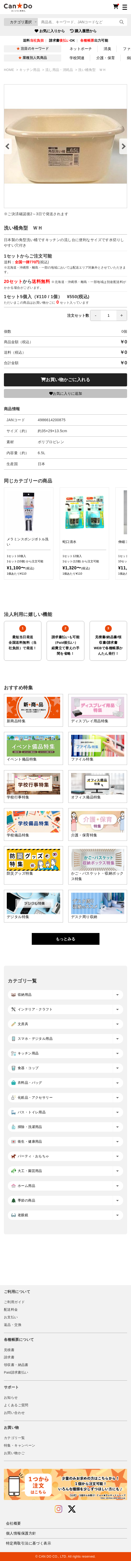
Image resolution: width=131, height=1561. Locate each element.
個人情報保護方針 (21, 1533)
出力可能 (94, 40)
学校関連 (77, 58)
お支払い (11, 1317)
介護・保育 (105, 58)
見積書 (9, 1350)
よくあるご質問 (16, 1405)
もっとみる (65, 939)
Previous (8, 146)
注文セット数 (97, 315)
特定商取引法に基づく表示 (28, 1543)
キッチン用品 (30, 70)
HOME (9, 70)
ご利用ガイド (14, 1302)
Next (123, 146)
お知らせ (11, 1397)
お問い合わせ (14, 1413)
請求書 (9, 1357)
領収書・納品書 (16, 1365)
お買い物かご (14, 1453)
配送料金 (11, 1310)
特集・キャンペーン (19, 1445)
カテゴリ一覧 (14, 1438)
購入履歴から (83, 31)
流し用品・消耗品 (59, 70)
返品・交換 (12, 1325)
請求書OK (62, 40)
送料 (33, 40)
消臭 (107, 49)
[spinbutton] (108, 315)
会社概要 (13, 1523)
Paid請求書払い (16, 1372)
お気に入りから (50, 31)
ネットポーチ (81, 49)
